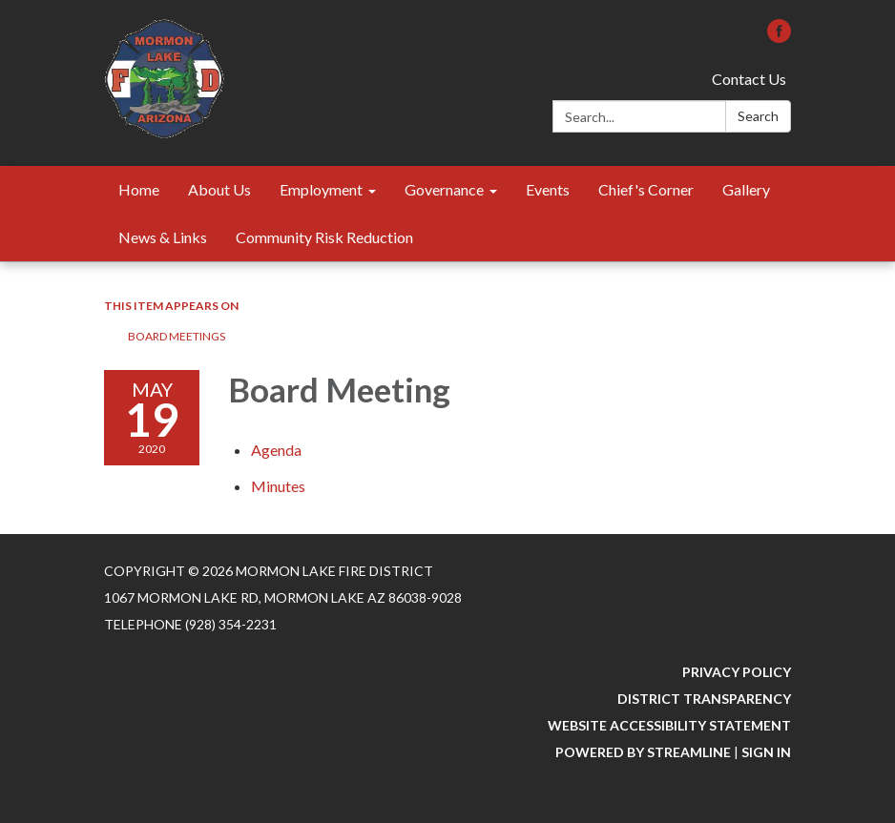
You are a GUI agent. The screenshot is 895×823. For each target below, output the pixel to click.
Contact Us (749, 79)
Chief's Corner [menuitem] (646, 189)
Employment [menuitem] (321, 189)
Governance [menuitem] (444, 189)
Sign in (766, 752)
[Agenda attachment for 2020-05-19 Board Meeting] (276, 450)
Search (758, 116)
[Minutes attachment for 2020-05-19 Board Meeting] (278, 486)
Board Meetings (176, 336)
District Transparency (704, 698)
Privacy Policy (736, 672)
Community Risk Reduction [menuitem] (324, 237)
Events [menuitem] (548, 189)
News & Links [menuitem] (162, 237)
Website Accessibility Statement (669, 725)
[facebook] (779, 37)
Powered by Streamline (643, 752)
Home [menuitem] (138, 189)
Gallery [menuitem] (746, 189)
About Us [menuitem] (219, 189)
